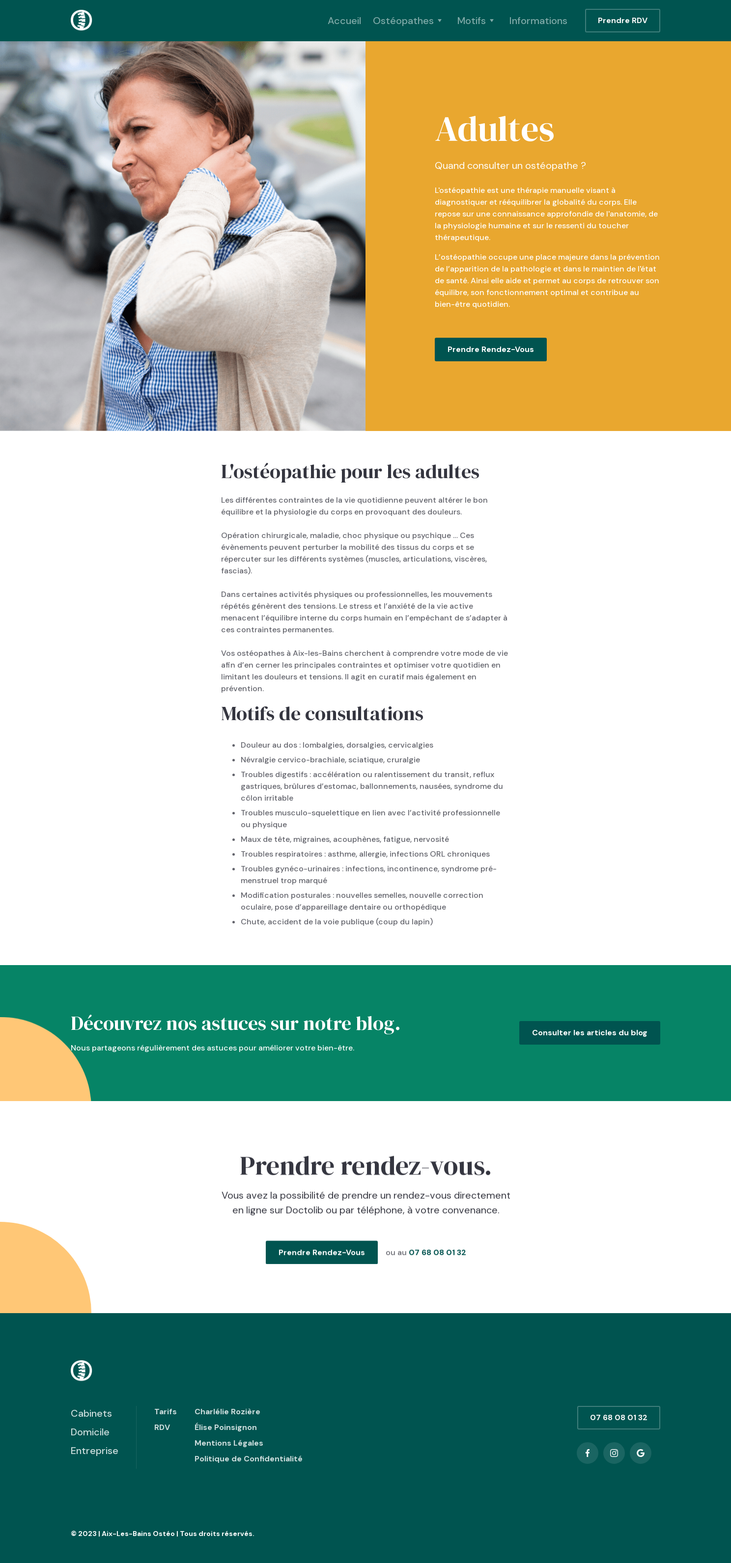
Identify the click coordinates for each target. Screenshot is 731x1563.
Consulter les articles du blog (589, 1032)
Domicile (90, 1432)
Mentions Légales (229, 1443)
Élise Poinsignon (226, 1427)
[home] (82, 21)
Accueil (344, 20)
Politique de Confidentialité (249, 1459)
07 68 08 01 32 (437, 1261)
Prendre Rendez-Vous (491, 349)
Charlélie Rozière (227, 1411)
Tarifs (165, 1411)
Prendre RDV (622, 20)
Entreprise (94, 1450)
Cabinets (91, 1413)
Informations (538, 20)
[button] (409, 20)
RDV (162, 1427)
